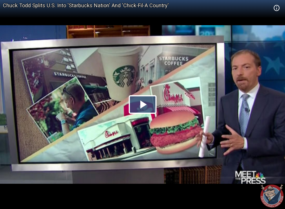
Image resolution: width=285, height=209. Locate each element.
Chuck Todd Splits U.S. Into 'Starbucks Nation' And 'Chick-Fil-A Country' (86, 5)
